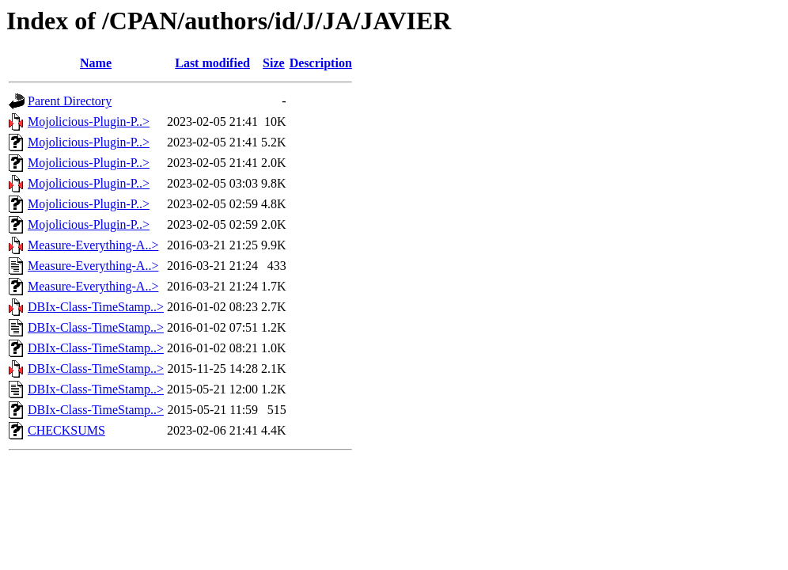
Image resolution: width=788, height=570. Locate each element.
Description (321, 63)
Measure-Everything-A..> (93, 245)
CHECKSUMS (66, 430)
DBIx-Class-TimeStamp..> (96, 307)
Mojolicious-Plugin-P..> (89, 121)
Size (274, 63)
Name (96, 63)
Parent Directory (70, 101)
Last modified (212, 63)
